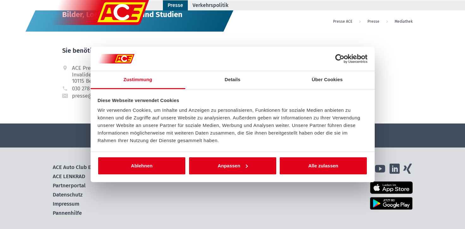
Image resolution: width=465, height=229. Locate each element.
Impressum (66, 204)
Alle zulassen (323, 165)
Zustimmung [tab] (137, 79)
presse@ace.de (90, 96)
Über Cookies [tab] (327, 79)
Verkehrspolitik (211, 5)
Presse (175, 5)
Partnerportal (69, 185)
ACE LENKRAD (69, 176)
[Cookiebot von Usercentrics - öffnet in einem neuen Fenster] (339, 58)
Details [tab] (233, 79)
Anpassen (233, 165)
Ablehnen (141, 165)
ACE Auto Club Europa (79, 167)
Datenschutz (68, 194)
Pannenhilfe (67, 213)
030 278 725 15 (89, 88)
